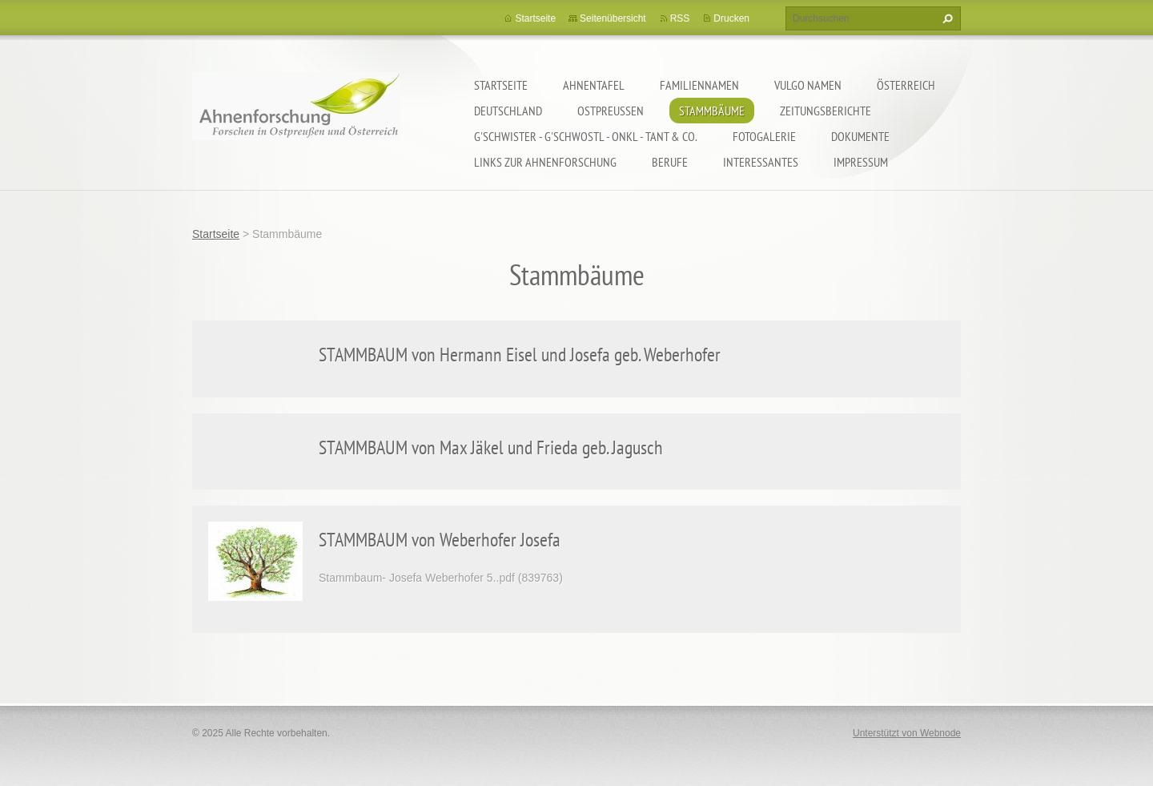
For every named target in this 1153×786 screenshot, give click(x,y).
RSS (680, 18)
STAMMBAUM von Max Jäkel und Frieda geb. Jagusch (491, 447)
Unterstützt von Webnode (907, 733)
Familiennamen (699, 85)
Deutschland (508, 111)
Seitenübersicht (613, 18)
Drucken (731, 18)
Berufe (670, 162)
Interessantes (760, 162)
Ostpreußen (610, 111)
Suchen (946, 18)
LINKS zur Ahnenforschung (545, 162)
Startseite (501, 85)
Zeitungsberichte (825, 111)
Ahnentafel (594, 85)
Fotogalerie (764, 136)
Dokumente (860, 136)
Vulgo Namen (808, 85)
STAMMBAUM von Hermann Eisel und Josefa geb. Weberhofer (520, 354)
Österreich (906, 85)
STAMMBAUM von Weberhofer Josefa (439, 539)
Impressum (861, 162)
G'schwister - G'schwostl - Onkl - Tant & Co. (585, 136)
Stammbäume (712, 111)
